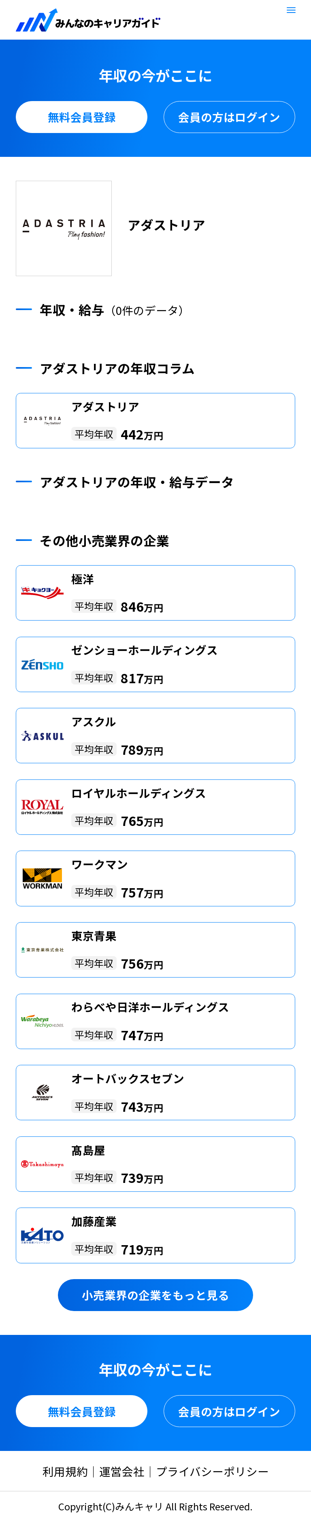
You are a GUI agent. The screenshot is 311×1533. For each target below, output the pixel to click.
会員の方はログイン (229, 117)
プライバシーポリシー (212, 1471)
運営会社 (122, 1471)
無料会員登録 (82, 117)
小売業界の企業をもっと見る (155, 1295)
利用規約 (65, 1471)
